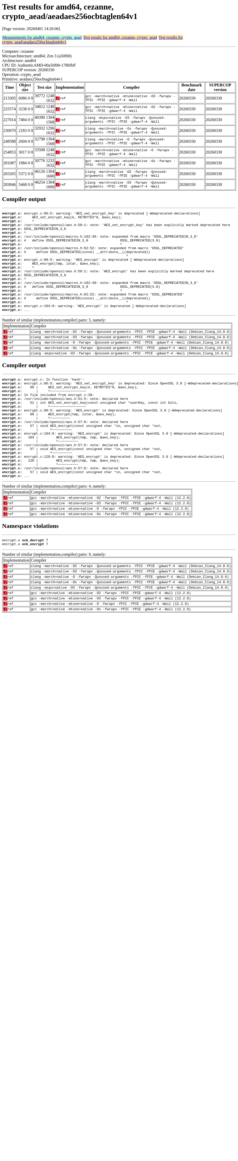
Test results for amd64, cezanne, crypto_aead (120, 37)
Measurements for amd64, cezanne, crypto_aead (42, 37)
